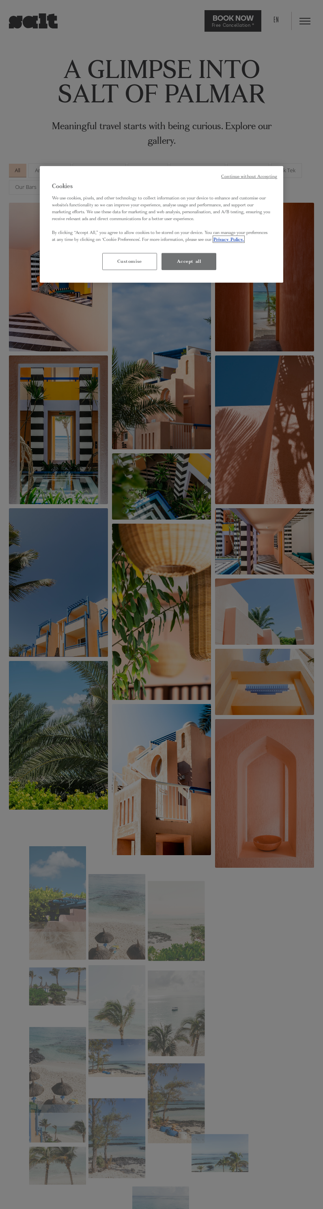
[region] (161, 224)
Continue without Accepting (249, 176)
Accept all (189, 261)
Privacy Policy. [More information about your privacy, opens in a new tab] (228, 239)
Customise (129, 261)
